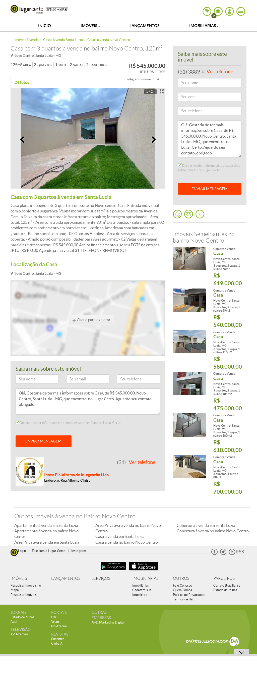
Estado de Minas (225, 590)
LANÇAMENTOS (65, 578)
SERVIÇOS (101, 578)
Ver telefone (142, 462)
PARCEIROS (224, 578)
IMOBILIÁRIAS (145, 578)
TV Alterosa (19, 634)
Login (22, 551)
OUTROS (181, 578)
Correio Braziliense (226, 585)
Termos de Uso (183, 599)
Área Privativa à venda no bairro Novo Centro (128, 528)
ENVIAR (209, 189)
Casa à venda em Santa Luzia (119, 536)
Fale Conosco (182, 585)
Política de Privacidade (189, 595)
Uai (53, 617)
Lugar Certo (27, 9)
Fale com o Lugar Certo (48, 551)
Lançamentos (145, 25)
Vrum (55, 622)
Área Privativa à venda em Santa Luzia (46, 542)
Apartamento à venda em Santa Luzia (46, 525)
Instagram (78, 551)
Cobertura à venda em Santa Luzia (206, 525)
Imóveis (90, 25)
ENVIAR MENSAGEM (43, 441)
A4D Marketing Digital (108, 622)
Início (44, 25)
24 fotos (22, 82)
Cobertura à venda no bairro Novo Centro (213, 531)
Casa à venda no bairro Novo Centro (126, 542)
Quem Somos (182, 590)
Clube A (56, 643)
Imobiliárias (204, 25)
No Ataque (59, 626)
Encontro (57, 639)
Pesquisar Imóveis (24, 595)
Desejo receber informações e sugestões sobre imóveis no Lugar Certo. (68, 423)
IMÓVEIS (19, 578)
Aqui (14, 622)
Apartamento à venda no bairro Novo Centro (46, 534)
